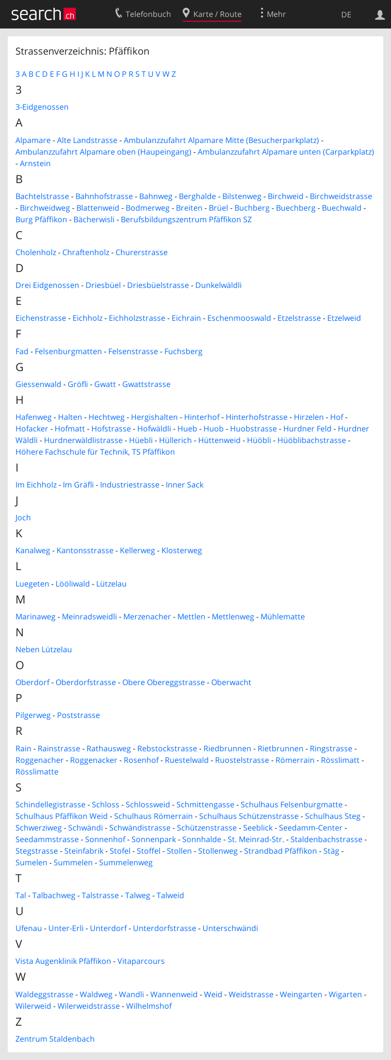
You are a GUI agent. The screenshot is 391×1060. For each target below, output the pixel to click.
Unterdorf (108, 928)
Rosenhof (141, 760)
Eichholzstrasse (137, 318)
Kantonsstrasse (85, 550)
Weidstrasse (251, 994)
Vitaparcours (141, 961)
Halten (70, 417)
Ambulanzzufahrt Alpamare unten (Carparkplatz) (286, 151)
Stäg (331, 850)
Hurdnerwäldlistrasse (83, 440)
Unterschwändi (230, 928)
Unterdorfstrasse (164, 928)
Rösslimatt (340, 760)
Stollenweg (218, 850)
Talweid (170, 895)
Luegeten (32, 583)
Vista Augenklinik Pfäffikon (63, 961)
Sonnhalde (201, 839)
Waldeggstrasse (44, 994)
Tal (20, 895)
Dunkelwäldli (218, 285)
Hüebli (141, 440)
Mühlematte (283, 616)
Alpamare (33, 140)
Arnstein (35, 163)
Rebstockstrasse (167, 748)
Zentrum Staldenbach (55, 1038)
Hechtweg (106, 417)
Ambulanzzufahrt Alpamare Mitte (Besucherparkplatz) (221, 140)
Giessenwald (38, 384)
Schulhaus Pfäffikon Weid (61, 816)
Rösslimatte (36, 771)
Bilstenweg (241, 196)
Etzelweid (344, 318)
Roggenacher (39, 760)
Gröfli (78, 384)
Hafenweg (33, 417)
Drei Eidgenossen (47, 285)
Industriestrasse (129, 484)
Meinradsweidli (89, 616)
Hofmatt (70, 428)
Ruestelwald (187, 760)
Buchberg (252, 207)
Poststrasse (78, 715)
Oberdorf (32, 682)
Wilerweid (33, 1006)
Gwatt (105, 384)
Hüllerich (175, 440)
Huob (213, 428)
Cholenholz (35, 252)
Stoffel (148, 850)
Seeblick (258, 827)
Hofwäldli (154, 428)
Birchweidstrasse (341, 196)
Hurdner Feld (307, 428)
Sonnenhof (105, 839)
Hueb (187, 428)
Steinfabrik (83, 850)
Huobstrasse (253, 428)
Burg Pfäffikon (41, 219)
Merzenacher (147, 616)
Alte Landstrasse (87, 140)
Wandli (131, 994)
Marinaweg (35, 616)
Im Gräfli (78, 484)
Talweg (137, 895)
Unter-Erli (66, 928)
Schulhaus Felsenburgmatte (292, 804)
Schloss (105, 804)
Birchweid (286, 196)
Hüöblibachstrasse (311, 440)
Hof (336, 417)
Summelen (73, 862)
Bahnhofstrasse (104, 196)
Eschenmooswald (239, 318)
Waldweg (96, 994)
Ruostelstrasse (242, 760)
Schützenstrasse (207, 827)
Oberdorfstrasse (86, 682)
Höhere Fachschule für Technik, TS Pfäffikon (95, 451)
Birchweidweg (45, 207)
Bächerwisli (94, 219)
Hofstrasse (111, 428)
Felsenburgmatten (68, 351)
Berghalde (197, 196)
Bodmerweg (148, 207)
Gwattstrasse (146, 384)
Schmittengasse (205, 804)
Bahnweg (156, 196)
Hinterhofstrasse (257, 417)
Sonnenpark (153, 839)
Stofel (120, 850)
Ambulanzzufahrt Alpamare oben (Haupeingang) (103, 151)
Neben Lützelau (43, 649)
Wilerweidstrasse (89, 1006)
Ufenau (28, 928)
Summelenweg (126, 862)
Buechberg (296, 207)
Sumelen (31, 862)
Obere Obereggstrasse (163, 682)
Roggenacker (93, 760)
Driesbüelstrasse (158, 285)
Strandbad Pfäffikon (280, 850)
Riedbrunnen (227, 748)
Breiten (189, 207)
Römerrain (295, 760)
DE (346, 14)
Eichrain (186, 318)
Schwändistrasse (140, 827)
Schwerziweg (38, 827)
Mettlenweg (233, 616)
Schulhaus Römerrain (153, 816)
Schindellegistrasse (50, 804)
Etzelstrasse (299, 318)
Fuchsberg (183, 351)
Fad (22, 351)
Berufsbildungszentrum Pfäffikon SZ (186, 219)
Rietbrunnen (281, 748)
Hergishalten (154, 417)
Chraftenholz (85, 252)
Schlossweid (148, 804)
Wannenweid (174, 994)
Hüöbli (259, 440)
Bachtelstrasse (42, 196)
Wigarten (345, 994)
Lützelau (111, 583)
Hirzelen (309, 417)
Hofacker (31, 428)
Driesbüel (103, 285)
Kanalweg (32, 550)
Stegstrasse (36, 850)
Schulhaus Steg (333, 816)
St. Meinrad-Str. (256, 839)
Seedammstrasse (47, 839)
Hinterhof (201, 417)
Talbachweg (53, 895)
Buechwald (342, 207)
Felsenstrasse (133, 351)
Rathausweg (109, 748)
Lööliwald (73, 583)
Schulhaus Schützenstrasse (249, 816)
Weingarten (301, 994)
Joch (23, 517)
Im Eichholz (36, 484)
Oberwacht (231, 682)
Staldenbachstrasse (326, 839)
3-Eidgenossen (42, 106)
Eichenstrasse (40, 318)
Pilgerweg (33, 715)
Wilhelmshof (149, 1006)
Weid (213, 994)
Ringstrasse (331, 748)
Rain (23, 748)
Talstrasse (100, 895)
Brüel (218, 207)
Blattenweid (97, 207)
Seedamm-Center (311, 827)
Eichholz (87, 318)
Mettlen (191, 616)
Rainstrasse (59, 748)
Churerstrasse (142, 252)
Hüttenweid (219, 440)
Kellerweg (137, 550)
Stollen (179, 850)
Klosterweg (181, 550)
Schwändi (85, 827)
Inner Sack (184, 484)
